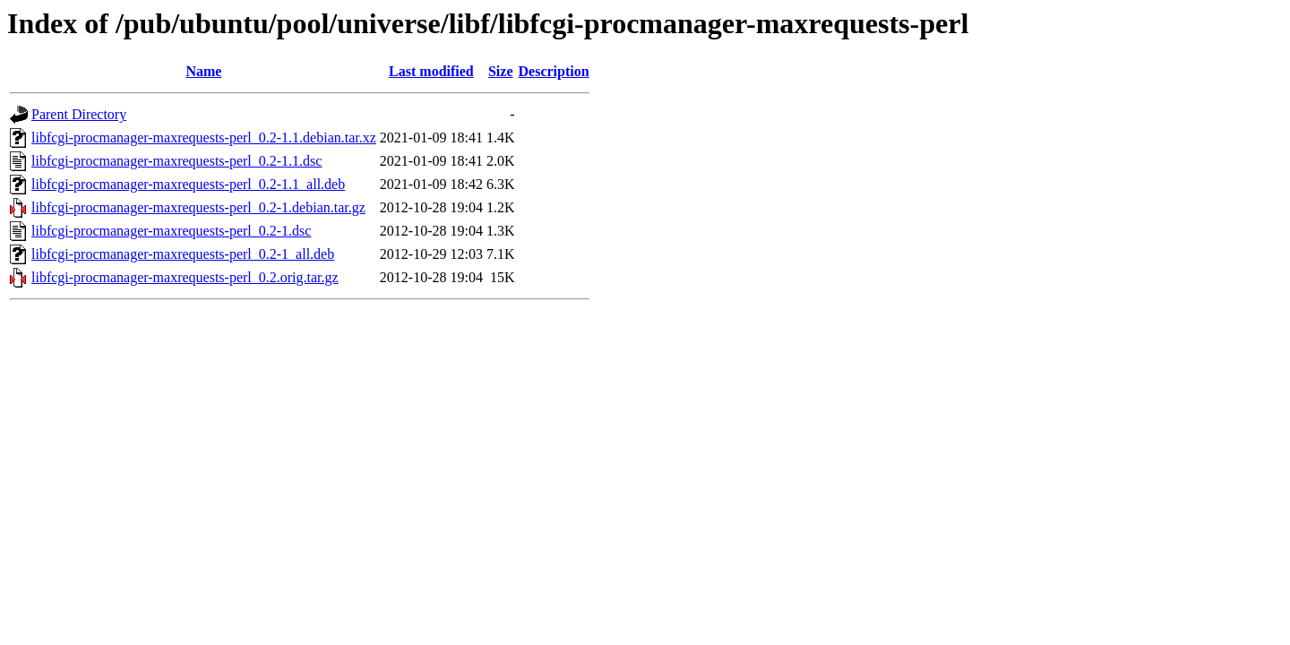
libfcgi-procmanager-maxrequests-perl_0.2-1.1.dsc (176, 160)
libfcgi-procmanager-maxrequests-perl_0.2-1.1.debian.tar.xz (203, 137)
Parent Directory (78, 114)
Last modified (431, 71)
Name (203, 71)
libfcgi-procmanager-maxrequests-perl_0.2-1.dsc (171, 230)
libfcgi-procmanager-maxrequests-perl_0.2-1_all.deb (182, 254)
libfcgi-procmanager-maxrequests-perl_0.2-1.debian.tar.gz (198, 207)
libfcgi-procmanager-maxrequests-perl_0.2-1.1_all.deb (188, 184)
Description (554, 71)
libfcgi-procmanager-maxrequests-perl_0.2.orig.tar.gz (185, 277)
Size (500, 71)
